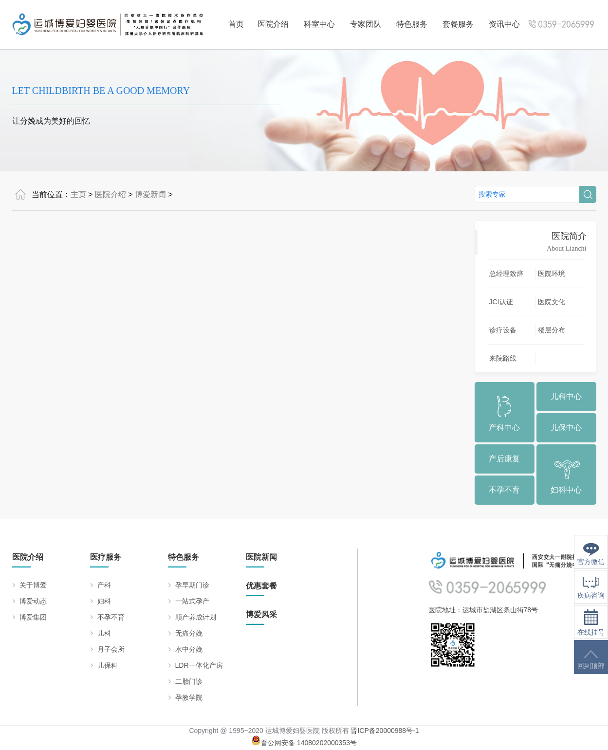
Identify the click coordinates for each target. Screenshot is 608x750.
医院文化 (551, 302)
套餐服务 (458, 24)
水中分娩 (189, 649)
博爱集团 (33, 617)
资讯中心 (504, 24)
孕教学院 (189, 697)
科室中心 (319, 24)
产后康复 (504, 459)
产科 (104, 585)
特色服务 (411, 24)
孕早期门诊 (192, 585)
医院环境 (551, 273)
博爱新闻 (150, 194)
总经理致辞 (506, 273)
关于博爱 (33, 585)
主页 (78, 194)
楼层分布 (551, 330)
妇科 (104, 601)
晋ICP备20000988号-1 (384, 730)
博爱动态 (33, 601)
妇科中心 (566, 490)
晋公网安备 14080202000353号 (304, 743)
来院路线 (502, 358)
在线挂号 (591, 622)
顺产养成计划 (195, 617)
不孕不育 (504, 490)
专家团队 (365, 24)
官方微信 (591, 554)
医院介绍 (273, 24)
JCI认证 (501, 302)
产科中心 (504, 427)
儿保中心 (566, 427)
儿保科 (107, 665)
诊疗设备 (502, 330)
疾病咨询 (591, 588)
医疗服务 (105, 557)
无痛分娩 (189, 633)
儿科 (104, 633)
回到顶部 (591, 660)
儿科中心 (566, 396)
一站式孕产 (192, 601)
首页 (236, 24)
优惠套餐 (261, 586)
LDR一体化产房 (199, 665)
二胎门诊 (189, 681)
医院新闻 (261, 557)
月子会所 (111, 649)
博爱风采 (261, 614)
